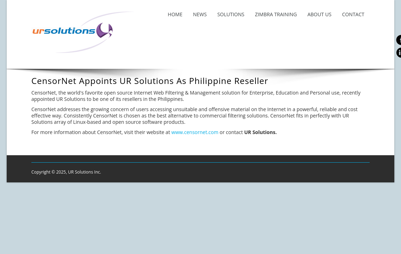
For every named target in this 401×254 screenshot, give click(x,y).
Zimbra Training (276, 14)
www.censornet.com (195, 132)
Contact (353, 14)
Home (175, 14)
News (200, 14)
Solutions (231, 14)
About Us (319, 14)
